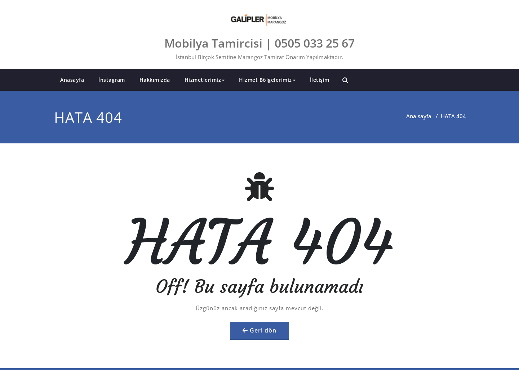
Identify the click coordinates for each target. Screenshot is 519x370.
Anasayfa (72, 79)
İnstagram (111, 79)
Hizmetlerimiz (205, 79)
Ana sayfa (418, 116)
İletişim (319, 79)
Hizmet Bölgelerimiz (267, 79)
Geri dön (263, 330)
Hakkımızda (154, 79)
